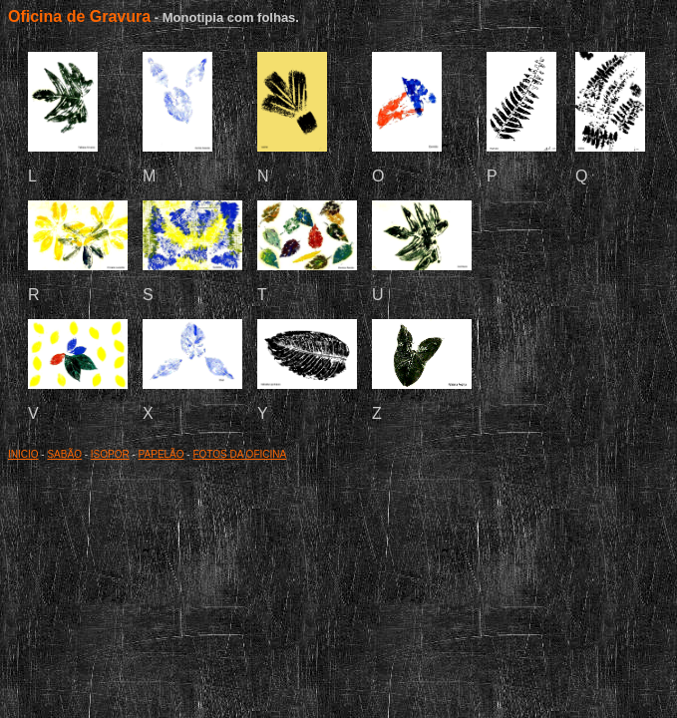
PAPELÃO (161, 454)
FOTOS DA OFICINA (239, 454)
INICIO (23, 454)
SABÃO (64, 454)
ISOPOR (110, 454)
